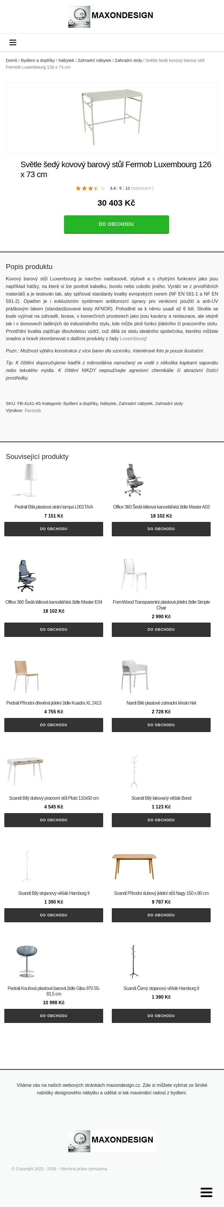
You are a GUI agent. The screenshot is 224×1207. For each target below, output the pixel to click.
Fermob (33, 410)
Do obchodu (116, 224)
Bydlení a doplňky (38, 60)
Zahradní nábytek (94, 60)
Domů (11, 60)
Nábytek (66, 60)
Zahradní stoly (128, 60)
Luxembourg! (133, 338)
